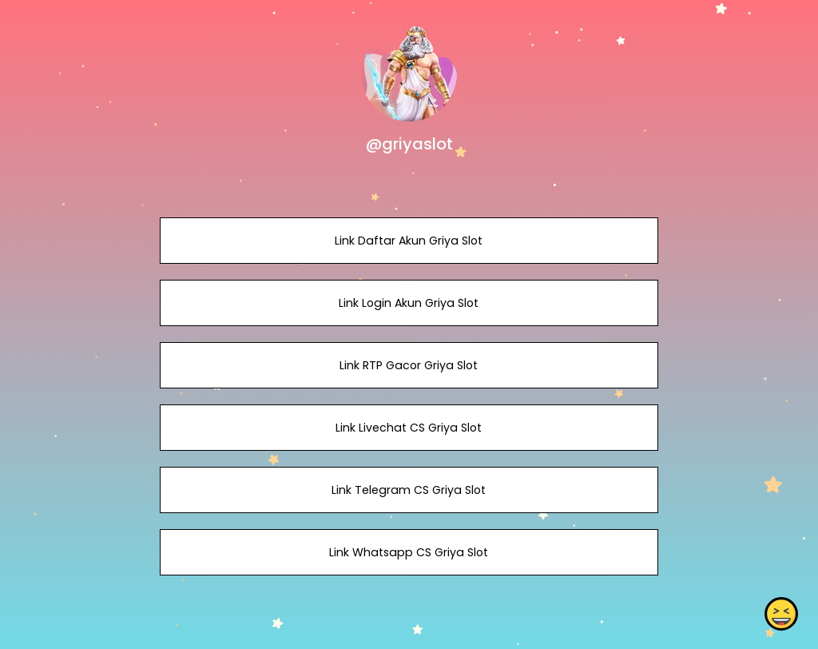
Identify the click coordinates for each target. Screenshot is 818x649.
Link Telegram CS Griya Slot (409, 490)
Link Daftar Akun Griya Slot (408, 241)
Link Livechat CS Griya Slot (409, 428)
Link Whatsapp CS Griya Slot (408, 552)
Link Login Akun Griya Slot (408, 303)
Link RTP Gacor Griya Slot (409, 365)
